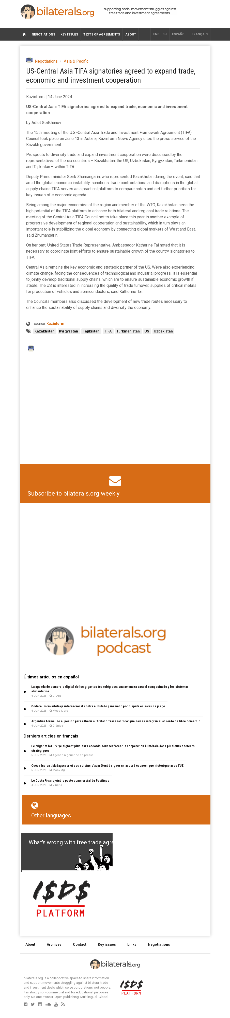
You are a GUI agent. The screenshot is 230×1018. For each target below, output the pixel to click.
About (130, 34)
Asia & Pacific (76, 61)
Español (179, 34)
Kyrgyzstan (69, 331)
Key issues (69, 34)
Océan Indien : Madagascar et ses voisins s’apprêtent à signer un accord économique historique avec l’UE (107, 765)
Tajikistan (91, 331)
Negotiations (43, 34)
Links (131, 944)
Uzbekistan (163, 331)
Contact (79, 944)
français (200, 34)
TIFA (108, 331)
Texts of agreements (101, 34)
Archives (54, 944)
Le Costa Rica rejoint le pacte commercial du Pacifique (70, 780)
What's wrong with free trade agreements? (82, 842)
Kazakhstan (45, 331)
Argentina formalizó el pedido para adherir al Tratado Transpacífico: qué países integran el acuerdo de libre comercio (115, 721)
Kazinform (55, 324)
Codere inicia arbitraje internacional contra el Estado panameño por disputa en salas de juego (98, 706)
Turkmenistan (128, 331)
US (147, 331)
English (160, 34)
